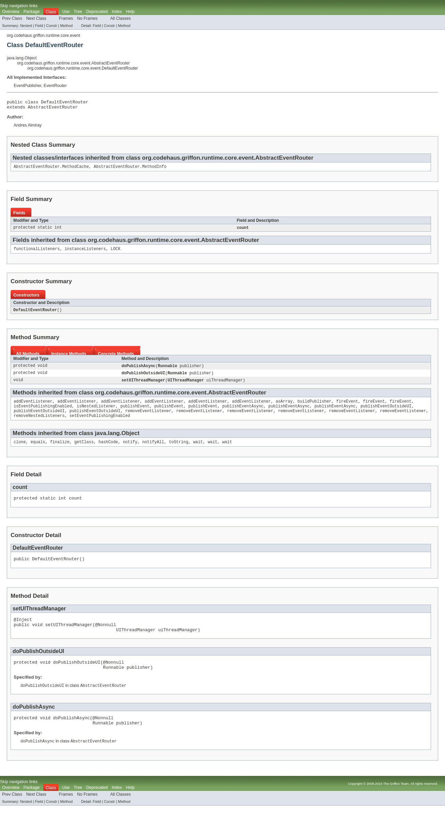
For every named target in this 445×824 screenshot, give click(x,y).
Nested (26, 26)
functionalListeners (37, 252)
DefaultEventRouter (35, 314)
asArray (284, 407)
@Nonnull (105, 637)
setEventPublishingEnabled (99, 423)
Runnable (167, 370)
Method (66, 26)
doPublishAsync (138, 370)
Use (66, 11)
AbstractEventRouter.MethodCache (51, 169)
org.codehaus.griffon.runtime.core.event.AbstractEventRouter (73, 63)
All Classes (120, 18)
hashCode (108, 450)
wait (198, 450)
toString (178, 450)
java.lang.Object (22, 58)
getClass (84, 450)
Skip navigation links (19, 5)
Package (32, 11)
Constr (51, 26)
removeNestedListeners (39, 423)
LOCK (115, 252)
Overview (10, 11)
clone (20, 450)
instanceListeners (85, 252)
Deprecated (97, 11)
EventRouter (55, 85)
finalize (60, 450)
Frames (66, 18)
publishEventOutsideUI (385, 412)
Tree (78, 11)
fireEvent (347, 407)
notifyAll (153, 450)
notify (130, 450)
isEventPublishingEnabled (43, 412)
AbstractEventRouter (53, 109)
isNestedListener (96, 412)
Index (117, 11)
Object (130, 441)
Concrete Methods (116, 358)
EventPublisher (27, 85)
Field (39, 26)
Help (130, 11)
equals (38, 450)
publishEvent (134, 412)
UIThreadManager (186, 385)
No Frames (87, 18)
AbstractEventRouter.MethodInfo (130, 169)
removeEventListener (148, 418)
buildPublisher (315, 407)
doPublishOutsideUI (143, 377)
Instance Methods (68, 358)
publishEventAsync (242, 412)
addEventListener (33, 407)
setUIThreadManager (143, 385)
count (243, 230)
